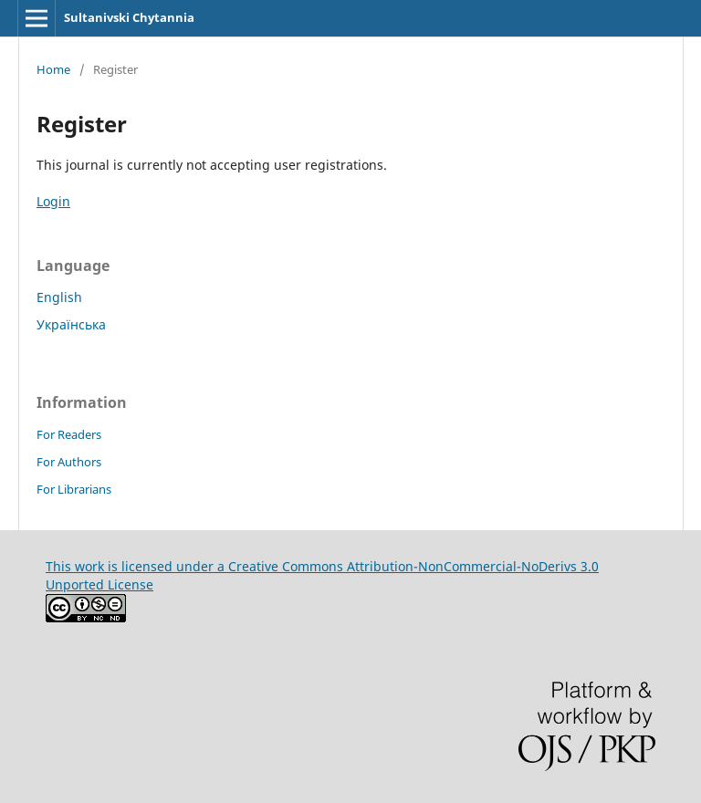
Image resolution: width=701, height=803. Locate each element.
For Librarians (74, 489)
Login (53, 201)
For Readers (69, 434)
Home (53, 69)
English (59, 297)
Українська (71, 324)
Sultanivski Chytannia (129, 17)
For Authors (69, 462)
